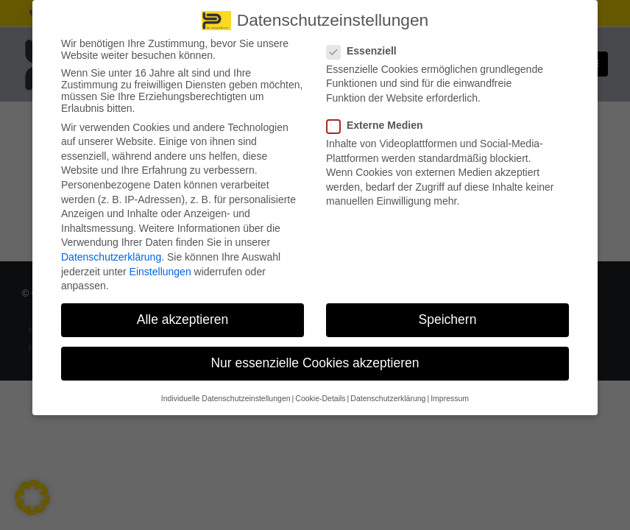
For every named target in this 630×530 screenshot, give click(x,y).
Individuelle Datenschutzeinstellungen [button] (226, 389)
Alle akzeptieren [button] (183, 311)
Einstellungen (160, 263)
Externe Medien (379, 117)
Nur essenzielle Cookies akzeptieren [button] (314, 354)
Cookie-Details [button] (320, 389)
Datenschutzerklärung (111, 249)
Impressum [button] (450, 389)
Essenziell (366, 42)
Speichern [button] (448, 311)
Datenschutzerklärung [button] (387, 389)
